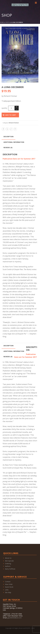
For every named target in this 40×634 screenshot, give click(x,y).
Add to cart (10, 115)
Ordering (8, 563)
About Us (8, 558)
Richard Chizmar (14, 123)
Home (2, 22)
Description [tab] (8, 137)
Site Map (8, 592)
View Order (9, 584)
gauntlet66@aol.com (14, 618)
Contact (7, 582)
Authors (7, 566)
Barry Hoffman (10, 569)
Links (7, 590)
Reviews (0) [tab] (8, 147)
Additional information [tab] (14, 142)
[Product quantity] (11, 108)
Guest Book (9, 587)
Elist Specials (9, 561)
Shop (7, 22)
